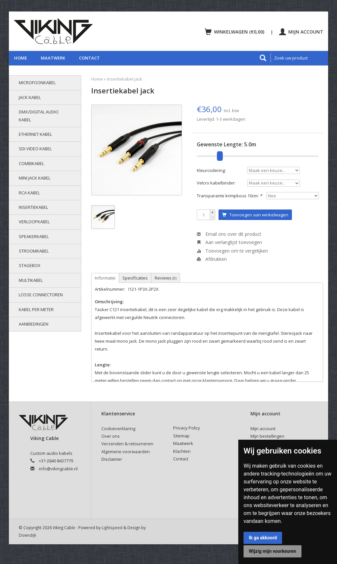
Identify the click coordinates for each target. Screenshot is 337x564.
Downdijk (27, 535)
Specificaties (135, 278)
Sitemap (181, 436)
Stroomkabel (34, 251)
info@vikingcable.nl (58, 469)
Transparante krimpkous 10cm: (229, 196)
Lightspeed (112, 527)
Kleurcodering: (211, 170)
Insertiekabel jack (124, 79)
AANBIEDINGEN (33, 324)
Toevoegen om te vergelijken (232, 251)
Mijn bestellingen (267, 436)
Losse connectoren (41, 295)
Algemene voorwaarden (125, 451)
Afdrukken (212, 259)
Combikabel (31, 163)
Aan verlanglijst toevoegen (229, 242)
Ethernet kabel (35, 134)
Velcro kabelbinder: (216, 183)
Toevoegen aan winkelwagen (255, 215)
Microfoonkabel (37, 83)
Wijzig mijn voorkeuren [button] (272, 551)
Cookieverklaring (118, 428)
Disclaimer (111, 459)
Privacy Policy (186, 428)
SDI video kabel (35, 149)
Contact (89, 58)
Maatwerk (53, 58)
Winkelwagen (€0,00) (235, 32)
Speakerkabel (34, 236)
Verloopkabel (34, 222)
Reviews (165, 278)
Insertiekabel (33, 207)
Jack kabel (30, 97)
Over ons (110, 436)
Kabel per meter (36, 309)
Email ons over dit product (229, 234)
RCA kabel (29, 193)
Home (20, 58)
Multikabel (31, 280)
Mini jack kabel (34, 178)
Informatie (105, 278)
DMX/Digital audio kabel (39, 115)
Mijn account (301, 32)
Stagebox (29, 265)
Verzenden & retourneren (127, 444)
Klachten (182, 451)
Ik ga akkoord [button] (263, 537)
